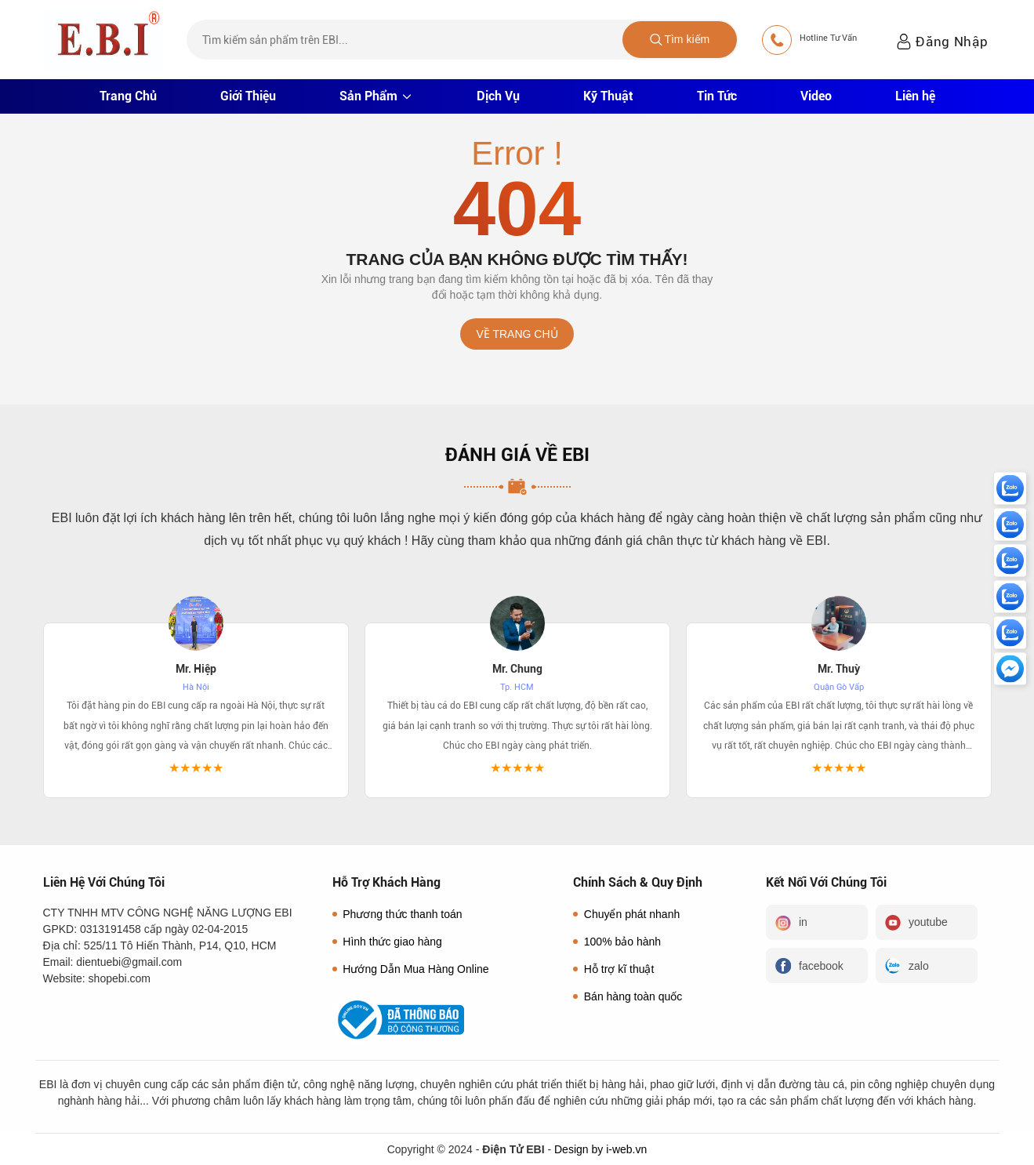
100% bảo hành (617, 941)
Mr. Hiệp (196, 668)
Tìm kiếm (679, 39)
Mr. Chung (517, 668)
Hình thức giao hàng (387, 941)
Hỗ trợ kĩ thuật (613, 969)
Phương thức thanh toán (397, 914)
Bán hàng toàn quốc (627, 996)
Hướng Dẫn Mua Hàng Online (410, 969)
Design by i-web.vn (600, 1149)
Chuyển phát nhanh (626, 914)
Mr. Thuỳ (839, 668)
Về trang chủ (516, 334)
